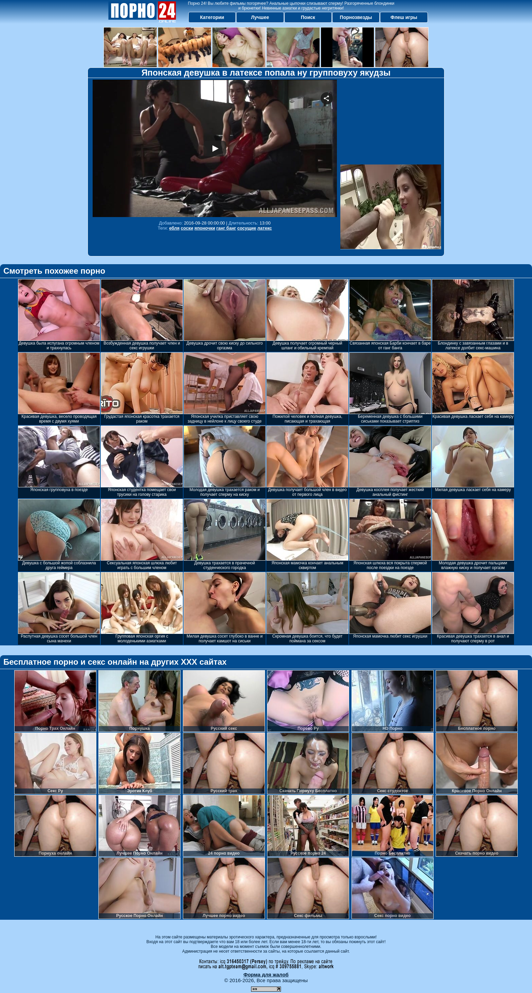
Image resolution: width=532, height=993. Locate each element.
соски (187, 228)
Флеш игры (404, 17)
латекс (265, 228)
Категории (212, 17)
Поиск (308, 17)
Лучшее (260, 17)
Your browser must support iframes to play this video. (215, 148)
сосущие (246, 228)
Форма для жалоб (265, 974)
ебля (174, 228)
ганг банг (226, 228)
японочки (204, 228)
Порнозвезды (356, 17)
